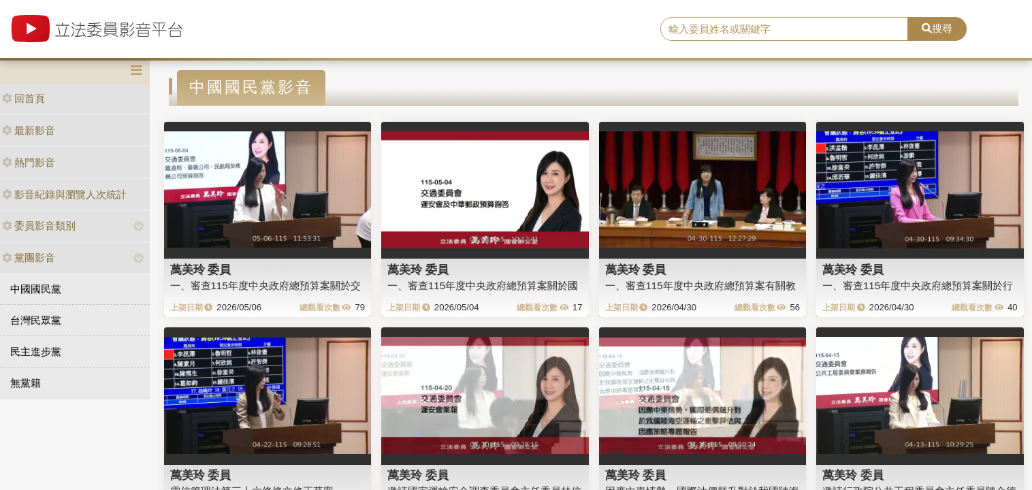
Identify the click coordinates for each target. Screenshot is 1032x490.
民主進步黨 (35, 351)
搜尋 (937, 28)
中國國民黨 (35, 289)
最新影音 (28, 130)
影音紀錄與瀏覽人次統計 (64, 194)
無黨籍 (25, 383)
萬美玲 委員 (200, 269)
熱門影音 (28, 162)
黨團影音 (28, 257)
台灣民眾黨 (35, 320)
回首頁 (23, 98)
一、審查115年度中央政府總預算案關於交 (265, 285)
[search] (784, 29)
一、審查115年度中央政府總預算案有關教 (700, 285)
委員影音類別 (39, 225)
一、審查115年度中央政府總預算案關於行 (917, 285)
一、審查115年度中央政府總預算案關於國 (482, 285)
